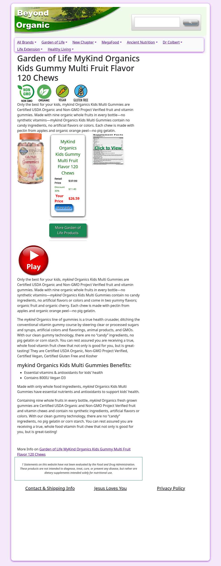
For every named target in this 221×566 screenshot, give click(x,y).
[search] (157, 22)
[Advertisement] (111, 526)
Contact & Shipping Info (50, 488)
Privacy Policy (171, 488)
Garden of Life (53, 42)
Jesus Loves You (110, 488)
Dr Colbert (171, 42)
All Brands (25, 42)
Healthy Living (59, 49)
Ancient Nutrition (141, 42)
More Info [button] (64, 207)
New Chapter (83, 42)
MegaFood (110, 42)
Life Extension (28, 49)
